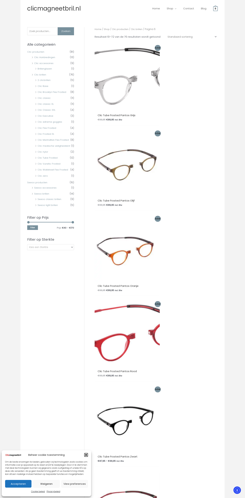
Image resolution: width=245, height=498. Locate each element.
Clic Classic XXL (47, 110)
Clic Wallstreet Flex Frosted (53, 175)
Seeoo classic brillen (50, 205)
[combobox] (50, 253)
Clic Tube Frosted (48, 163)
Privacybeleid (53, 491)
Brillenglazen (45, 69)
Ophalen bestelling (75, 326)
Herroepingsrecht (74, 338)
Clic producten (36, 52)
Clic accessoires (44, 63)
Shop (107, 29)
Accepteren (18, 484)
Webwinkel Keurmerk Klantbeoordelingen (129, 494)
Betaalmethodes (73, 347)
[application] (179, 8)
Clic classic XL (46, 104)
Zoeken (65, 31)
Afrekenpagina (114, 338)
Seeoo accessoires (46, 193)
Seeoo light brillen (48, 211)
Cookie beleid (38, 491)
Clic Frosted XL (46, 134)
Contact (68, 343)
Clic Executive (46, 116)
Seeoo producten (38, 188)
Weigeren (46, 484)
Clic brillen (40, 75)
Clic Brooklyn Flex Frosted (53, 92)
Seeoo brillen (42, 199)
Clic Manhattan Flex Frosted (54, 140)
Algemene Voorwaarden (78, 330)
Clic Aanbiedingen (45, 57)
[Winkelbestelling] (191, 37)
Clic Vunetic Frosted (50, 169)
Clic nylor (43, 157)
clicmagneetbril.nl (54, 8)
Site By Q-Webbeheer (212, 475)
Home (98, 29)
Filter (32, 233)
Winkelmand (113, 343)
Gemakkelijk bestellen (34, 330)
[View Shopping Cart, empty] (215, 8)
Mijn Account (113, 334)
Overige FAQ (28, 326)
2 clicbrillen (44, 80)
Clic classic (44, 98)
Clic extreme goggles (50, 122)
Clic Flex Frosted (47, 128)
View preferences (74, 484)
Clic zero (43, 181)
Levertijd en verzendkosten (37, 334)
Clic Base (43, 86)
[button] (86, 455)
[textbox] (49, 253)
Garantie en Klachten (76, 334)
